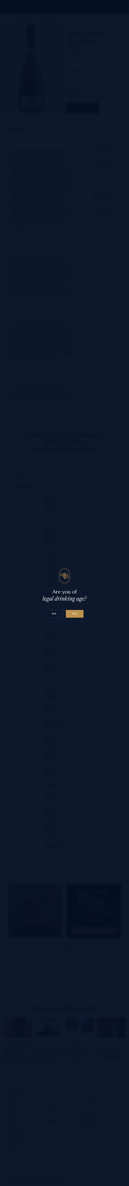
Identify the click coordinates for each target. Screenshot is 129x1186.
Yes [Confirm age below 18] (74, 613)
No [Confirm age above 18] (54, 613)
